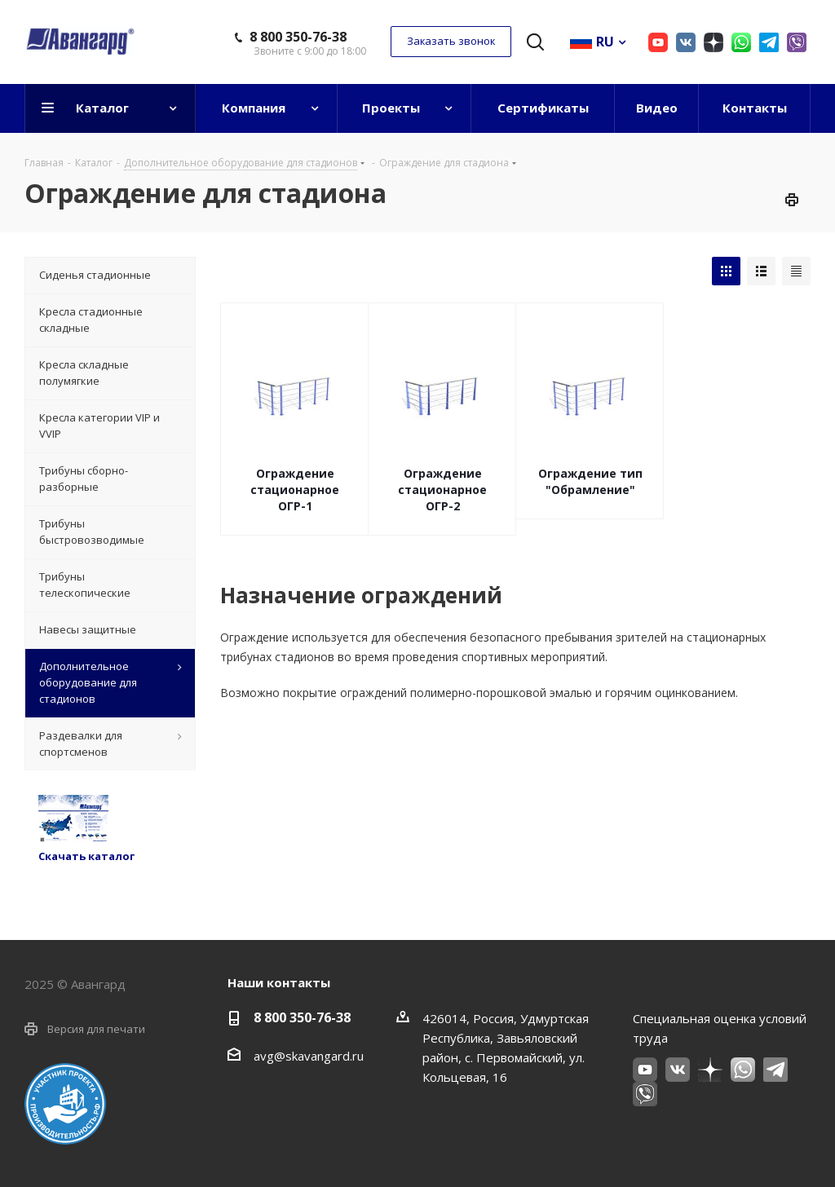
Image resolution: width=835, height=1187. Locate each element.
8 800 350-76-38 (298, 37)
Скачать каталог (86, 856)
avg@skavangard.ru (309, 1056)
